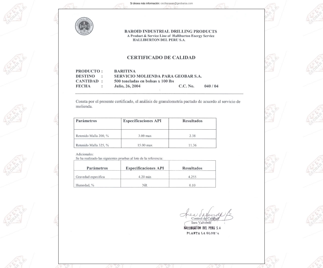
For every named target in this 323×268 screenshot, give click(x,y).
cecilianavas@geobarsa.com (176, 3)
